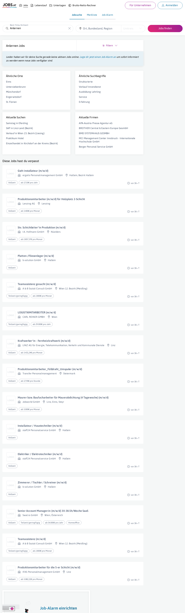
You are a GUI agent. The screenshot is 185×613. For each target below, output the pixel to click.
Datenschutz (55, 608)
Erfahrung (57, 105)
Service (56, 100)
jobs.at (75, 608)
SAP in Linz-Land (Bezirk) (19, 131)
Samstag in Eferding (17, 126)
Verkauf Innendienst (63, 90)
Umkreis (128, 28)
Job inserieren (20, 608)
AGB (44, 608)
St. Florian (11, 105)
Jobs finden (165, 28)
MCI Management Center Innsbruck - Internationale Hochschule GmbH (66, 148)
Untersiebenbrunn (16, 90)
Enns (8, 85)
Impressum (35, 608)
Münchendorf (13, 95)
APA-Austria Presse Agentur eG (69, 126)
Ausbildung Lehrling (63, 95)
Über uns (6, 608)
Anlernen (12, 45)
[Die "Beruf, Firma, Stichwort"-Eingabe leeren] (69, 28)
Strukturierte (59, 85)
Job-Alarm (107, 14)
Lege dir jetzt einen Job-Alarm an (24, 60)
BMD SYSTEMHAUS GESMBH (67, 140)
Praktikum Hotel (15, 145)
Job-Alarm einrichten (155, 93)
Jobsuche (77, 14)
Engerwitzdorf (13, 100)
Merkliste (92, 14)
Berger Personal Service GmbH (69, 156)
